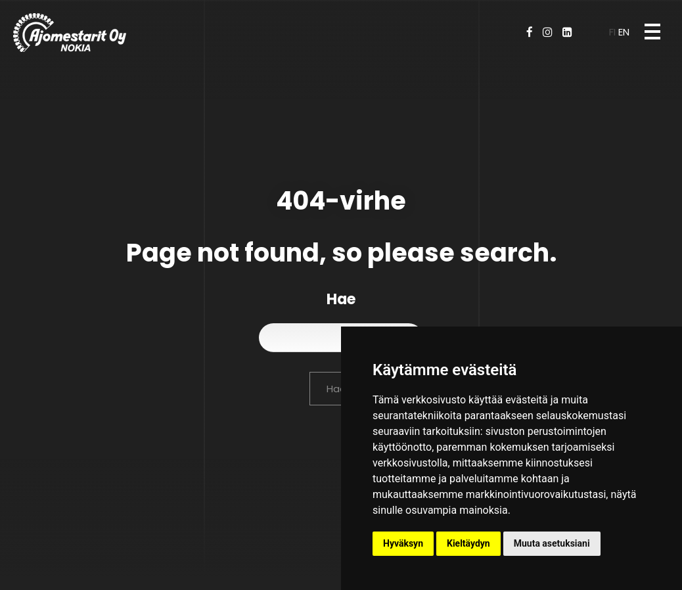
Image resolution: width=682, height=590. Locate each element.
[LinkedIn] (567, 32)
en (623, 32)
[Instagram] (548, 32)
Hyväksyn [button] (403, 543)
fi (613, 32)
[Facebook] (529, 32)
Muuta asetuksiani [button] (552, 543)
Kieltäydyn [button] (468, 543)
